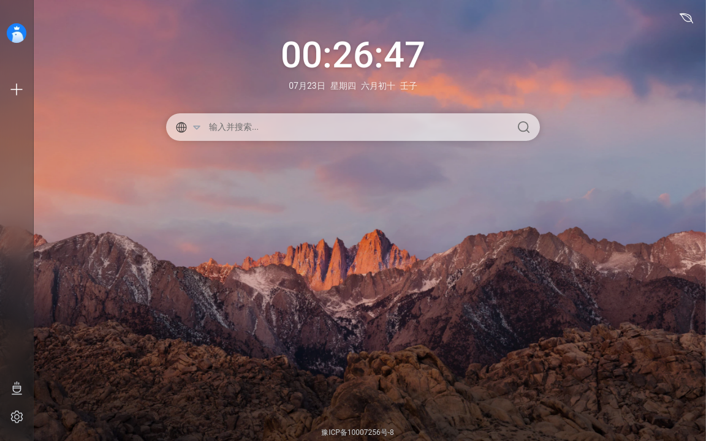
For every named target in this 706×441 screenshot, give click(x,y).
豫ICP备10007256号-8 (357, 432)
